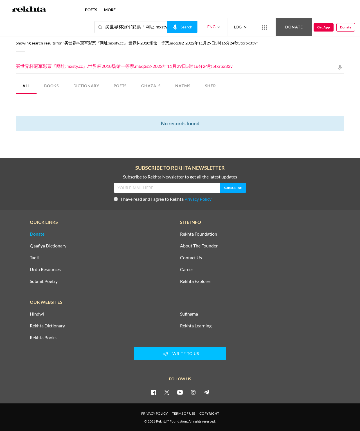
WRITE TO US (180, 353)
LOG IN (240, 26)
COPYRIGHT (209, 413)
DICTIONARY (86, 85)
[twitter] (166, 392)
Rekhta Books (43, 337)
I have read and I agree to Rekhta (163, 199)
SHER (210, 85)
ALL (26, 85)
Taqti (34, 257)
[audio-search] (182, 27)
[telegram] (206, 392)
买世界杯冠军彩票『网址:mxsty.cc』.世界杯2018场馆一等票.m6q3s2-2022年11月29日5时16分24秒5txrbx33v (180, 66)
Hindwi (37, 314)
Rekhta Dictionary (47, 325)
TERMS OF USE (183, 413)
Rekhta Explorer (195, 281)
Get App (323, 27)
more (110, 9)
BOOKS (51, 85)
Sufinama (189, 314)
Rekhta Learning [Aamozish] (196, 325)
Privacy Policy (198, 199)
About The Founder (199, 246)
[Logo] (29, 10)
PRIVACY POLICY (154, 413)
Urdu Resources (45, 269)
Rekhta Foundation (198, 234)
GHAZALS (151, 85)
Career (186, 269)
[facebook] (153, 392)
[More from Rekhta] (264, 27)
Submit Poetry (44, 281)
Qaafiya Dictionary (48, 246)
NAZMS (183, 85)
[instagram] (193, 392)
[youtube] (180, 392)
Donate (294, 26)
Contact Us (191, 257)
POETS (120, 85)
